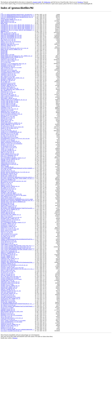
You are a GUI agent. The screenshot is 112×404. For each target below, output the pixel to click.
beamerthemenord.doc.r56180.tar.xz (12, 66)
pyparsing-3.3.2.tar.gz (8, 270)
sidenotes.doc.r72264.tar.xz (10, 308)
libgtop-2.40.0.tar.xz (8, 191)
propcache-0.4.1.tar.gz (8, 263)
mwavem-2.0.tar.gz (6, 219)
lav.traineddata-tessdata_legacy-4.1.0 (13, 187)
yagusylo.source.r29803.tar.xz (10, 387)
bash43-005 (4, 60)
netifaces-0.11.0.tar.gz (8, 224)
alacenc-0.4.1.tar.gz (7, 49)
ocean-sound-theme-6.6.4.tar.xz (11, 235)
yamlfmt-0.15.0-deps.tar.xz (9, 388)
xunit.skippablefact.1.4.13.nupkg (11, 383)
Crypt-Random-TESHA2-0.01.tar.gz (11, 21)
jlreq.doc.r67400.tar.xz (8, 177)
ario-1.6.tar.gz (6, 53)
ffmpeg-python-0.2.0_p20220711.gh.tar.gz (14, 117)
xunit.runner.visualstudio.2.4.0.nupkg (13, 382)
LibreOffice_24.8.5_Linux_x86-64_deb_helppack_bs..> (17, 27)
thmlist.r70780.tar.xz (8, 345)
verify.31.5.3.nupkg (7, 366)
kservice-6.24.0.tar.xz (8, 185)
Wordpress (80, 2)
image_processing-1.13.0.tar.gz (11, 168)
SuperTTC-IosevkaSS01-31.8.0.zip (11, 40)
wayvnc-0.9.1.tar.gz (7, 373)
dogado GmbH (37, 2)
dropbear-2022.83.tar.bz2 (9, 100)
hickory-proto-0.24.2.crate (9, 159)
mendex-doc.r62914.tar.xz (9, 208)
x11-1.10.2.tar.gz (6, 377)
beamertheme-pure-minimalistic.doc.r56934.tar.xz (16, 64)
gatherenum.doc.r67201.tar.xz (10, 132)
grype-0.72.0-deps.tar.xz (9, 154)
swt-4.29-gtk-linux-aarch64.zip (11, 329)
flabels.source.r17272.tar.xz (10, 125)
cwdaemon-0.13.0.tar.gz (8, 86)
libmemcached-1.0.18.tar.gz (9, 194)
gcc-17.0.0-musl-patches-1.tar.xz (11, 134)
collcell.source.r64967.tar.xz (10, 83)
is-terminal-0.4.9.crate (8, 173)
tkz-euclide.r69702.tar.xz (9, 349)
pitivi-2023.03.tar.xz (8, 253)
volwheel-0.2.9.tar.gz (8, 368)
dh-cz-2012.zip (5, 95)
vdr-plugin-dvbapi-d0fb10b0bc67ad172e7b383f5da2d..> (17, 365)
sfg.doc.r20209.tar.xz (8, 304)
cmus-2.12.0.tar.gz (7, 80)
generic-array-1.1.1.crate (9, 136)
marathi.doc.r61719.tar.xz (9, 205)
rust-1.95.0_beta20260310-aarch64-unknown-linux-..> (17, 297)
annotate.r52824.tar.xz (8, 52)
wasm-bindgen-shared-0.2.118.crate (12, 371)
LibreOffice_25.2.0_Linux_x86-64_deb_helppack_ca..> (17, 29)
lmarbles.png (5, 196)
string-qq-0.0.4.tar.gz (8, 323)
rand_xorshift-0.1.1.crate (9, 278)
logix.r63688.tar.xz (7, 198)
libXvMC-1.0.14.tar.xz (8, 190)
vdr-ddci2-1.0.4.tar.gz (8, 363)
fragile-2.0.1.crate (7, 129)
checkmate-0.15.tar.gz (8, 77)
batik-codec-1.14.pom (7, 63)
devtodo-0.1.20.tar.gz (8, 94)
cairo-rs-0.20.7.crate (8, 71)
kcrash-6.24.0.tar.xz (7, 179)
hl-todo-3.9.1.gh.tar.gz (8, 160)
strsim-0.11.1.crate (7, 325)
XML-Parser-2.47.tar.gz (8, 44)
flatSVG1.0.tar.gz (6, 126)
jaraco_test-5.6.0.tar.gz (9, 174)
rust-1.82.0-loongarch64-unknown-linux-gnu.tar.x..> (17, 292)
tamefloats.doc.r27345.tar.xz (10, 335)
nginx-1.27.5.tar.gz (7, 225)
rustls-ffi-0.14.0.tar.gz (9, 298)
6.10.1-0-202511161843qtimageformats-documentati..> (17, 15)
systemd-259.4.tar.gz (7, 334)
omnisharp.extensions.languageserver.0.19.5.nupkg (17, 236)
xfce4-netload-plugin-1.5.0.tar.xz (12, 379)
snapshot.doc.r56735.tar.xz (9, 311)
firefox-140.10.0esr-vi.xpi (9, 119)
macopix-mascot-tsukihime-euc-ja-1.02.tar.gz (15, 204)
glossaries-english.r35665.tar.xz (11, 145)
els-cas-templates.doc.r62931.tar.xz (12, 105)
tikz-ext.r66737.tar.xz (8, 348)
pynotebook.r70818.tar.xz (9, 269)
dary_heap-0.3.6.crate (8, 89)
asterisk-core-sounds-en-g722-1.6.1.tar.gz (14, 55)
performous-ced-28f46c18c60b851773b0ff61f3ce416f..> (17, 247)
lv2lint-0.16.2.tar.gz (8, 202)
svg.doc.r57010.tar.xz (8, 328)
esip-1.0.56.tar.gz (7, 109)
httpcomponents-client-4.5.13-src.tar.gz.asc (15, 163)
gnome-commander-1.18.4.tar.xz (10, 146)
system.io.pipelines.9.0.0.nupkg (11, 332)
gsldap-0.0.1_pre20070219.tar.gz (11, 156)
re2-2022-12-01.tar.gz (8, 281)
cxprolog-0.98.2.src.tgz (8, 88)
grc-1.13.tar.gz (6, 153)
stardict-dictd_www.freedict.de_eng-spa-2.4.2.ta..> (17, 320)
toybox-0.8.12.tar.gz (7, 351)
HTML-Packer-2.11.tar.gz (8, 24)
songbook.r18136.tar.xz (8, 314)
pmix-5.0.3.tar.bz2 (7, 256)
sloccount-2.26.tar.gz (8, 309)
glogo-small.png (6, 143)
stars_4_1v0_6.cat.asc (8, 321)
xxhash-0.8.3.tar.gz (7, 385)
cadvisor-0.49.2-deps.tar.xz (10, 69)
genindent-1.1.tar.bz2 (8, 137)
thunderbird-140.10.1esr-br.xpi (11, 346)
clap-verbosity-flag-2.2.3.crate (11, 78)
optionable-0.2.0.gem (7, 242)
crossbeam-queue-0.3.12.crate (10, 84)
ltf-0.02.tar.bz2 (6, 201)
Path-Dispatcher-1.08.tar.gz (10, 38)
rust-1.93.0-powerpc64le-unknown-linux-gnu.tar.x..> (17, 295)
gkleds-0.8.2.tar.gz (7, 142)
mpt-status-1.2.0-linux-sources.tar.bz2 (13, 215)
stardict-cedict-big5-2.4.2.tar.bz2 (12, 318)
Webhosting (47, 2)
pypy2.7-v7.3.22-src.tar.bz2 (10, 272)
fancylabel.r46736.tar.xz (9, 115)
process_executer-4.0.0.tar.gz (10, 261)
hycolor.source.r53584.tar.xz (10, 167)
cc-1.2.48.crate (6, 72)
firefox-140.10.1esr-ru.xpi (9, 120)
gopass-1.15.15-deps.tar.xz (9, 151)
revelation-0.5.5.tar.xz (8, 286)
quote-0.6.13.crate (7, 275)
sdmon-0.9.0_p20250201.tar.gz (10, 300)
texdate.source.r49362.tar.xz (10, 340)
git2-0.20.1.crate (6, 140)
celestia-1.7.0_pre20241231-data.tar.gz (13, 74)
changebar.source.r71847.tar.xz (11, 75)
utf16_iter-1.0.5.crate (8, 359)
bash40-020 (4, 58)
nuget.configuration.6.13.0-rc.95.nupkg (13, 232)
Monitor (15, 402)
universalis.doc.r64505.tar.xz (10, 356)
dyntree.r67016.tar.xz (8, 102)
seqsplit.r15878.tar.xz (8, 301)
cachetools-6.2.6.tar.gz (8, 67)
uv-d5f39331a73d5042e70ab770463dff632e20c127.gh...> (17, 362)
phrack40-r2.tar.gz (7, 250)
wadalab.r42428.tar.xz (8, 370)
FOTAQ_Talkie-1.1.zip (7, 22)
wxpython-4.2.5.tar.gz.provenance (11, 376)
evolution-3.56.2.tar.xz (8, 111)
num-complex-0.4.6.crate (8, 233)
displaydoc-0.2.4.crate (8, 97)
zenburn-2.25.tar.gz (7, 390)
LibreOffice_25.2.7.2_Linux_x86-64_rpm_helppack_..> (17, 33)
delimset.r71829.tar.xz (8, 92)
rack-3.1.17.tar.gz (7, 277)
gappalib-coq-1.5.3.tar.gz (9, 131)
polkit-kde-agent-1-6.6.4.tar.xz (11, 258)
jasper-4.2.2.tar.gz (7, 176)
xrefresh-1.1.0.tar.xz (8, 380)
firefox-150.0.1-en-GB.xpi (9, 123)
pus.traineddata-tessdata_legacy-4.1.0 (13, 264)
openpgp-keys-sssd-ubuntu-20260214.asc (13, 239)
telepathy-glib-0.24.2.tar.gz (10, 337)
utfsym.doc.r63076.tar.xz (9, 360)
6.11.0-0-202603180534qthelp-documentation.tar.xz (17, 18)
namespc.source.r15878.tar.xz (10, 221)
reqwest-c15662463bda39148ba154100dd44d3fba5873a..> (17, 284)
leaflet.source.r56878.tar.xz (10, 188)
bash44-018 (4, 61)
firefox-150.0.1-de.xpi (8, 122)
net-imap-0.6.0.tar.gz (8, 222)
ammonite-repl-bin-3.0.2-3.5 (10, 50)
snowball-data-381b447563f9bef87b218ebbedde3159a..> (17, 312)
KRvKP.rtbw (4, 26)
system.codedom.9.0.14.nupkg (10, 331)
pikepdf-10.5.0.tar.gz (8, 252)
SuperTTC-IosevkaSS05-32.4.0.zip (11, 41)
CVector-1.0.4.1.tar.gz (8, 19)
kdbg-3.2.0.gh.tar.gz (7, 181)
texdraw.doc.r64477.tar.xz (9, 342)
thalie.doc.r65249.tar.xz (9, 343)
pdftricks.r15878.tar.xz (8, 246)
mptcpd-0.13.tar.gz (7, 216)
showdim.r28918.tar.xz (8, 306)
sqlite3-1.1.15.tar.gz (8, 317)
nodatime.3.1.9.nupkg (7, 227)
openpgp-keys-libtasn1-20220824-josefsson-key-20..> (17, 238)
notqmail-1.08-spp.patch (8, 229)
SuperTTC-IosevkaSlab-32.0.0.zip (11, 43)
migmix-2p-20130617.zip (8, 213)
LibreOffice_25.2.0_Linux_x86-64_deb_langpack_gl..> (17, 32)
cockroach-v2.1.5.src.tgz (9, 81)
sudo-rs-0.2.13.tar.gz (8, 326)
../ (2, 13)
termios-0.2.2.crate (7, 339)
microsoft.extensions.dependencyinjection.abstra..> (17, 210)
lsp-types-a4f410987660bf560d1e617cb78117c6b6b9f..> (17, 199)
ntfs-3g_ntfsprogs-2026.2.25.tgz (11, 230)
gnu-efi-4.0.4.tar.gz (7, 148)
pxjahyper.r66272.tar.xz (8, 266)
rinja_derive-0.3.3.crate (9, 287)
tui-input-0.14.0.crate (8, 352)
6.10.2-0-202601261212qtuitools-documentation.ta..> (17, 16)
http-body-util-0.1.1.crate (9, 162)
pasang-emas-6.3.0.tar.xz (9, 244)
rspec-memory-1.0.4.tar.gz (9, 291)
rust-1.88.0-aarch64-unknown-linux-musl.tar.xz (16, 294)
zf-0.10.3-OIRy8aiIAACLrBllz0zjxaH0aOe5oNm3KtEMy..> (17, 393)
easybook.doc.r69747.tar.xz (9, 103)
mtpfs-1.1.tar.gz (6, 218)
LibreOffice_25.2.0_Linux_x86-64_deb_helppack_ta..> (17, 30)
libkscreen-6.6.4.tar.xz (8, 193)
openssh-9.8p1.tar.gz (7, 241)
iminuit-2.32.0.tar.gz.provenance (11, 170)
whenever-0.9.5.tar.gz (8, 374)
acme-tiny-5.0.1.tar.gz (8, 46)
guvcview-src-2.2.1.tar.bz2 (9, 157)
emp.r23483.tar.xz (6, 106)
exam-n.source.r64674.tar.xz (10, 112)
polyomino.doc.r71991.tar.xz (10, 260)
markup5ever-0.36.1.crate (9, 207)
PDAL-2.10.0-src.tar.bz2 (8, 36)
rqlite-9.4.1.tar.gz (7, 289)
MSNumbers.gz (5, 35)
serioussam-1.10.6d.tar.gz (9, 303)
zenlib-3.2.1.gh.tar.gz (8, 391)
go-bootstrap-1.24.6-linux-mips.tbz (12, 150)
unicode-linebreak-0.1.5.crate (10, 354)
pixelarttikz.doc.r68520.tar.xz (11, 255)
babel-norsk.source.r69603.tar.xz (11, 57)
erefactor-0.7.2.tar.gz (8, 108)
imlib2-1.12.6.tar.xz (7, 171)
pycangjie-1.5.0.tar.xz (8, 267)
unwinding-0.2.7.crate (8, 357)
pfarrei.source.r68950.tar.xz (10, 249)
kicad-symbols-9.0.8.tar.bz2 (10, 182)
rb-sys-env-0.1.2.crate (8, 280)
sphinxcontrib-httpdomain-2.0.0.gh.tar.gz (14, 315)
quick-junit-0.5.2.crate (8, 273)
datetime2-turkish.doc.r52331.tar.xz (12, 91)
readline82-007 (5, 283)
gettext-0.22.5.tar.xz (8, 139)
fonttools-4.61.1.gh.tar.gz (9, 128)
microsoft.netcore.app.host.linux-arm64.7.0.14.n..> (17, 212)
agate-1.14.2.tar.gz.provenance (11, 47)
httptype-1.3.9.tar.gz (8, 165)
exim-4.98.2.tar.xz (7, 114)
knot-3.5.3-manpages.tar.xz (9, 184)
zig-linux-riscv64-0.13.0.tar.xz (11, 394)
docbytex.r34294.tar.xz (8, 98)
